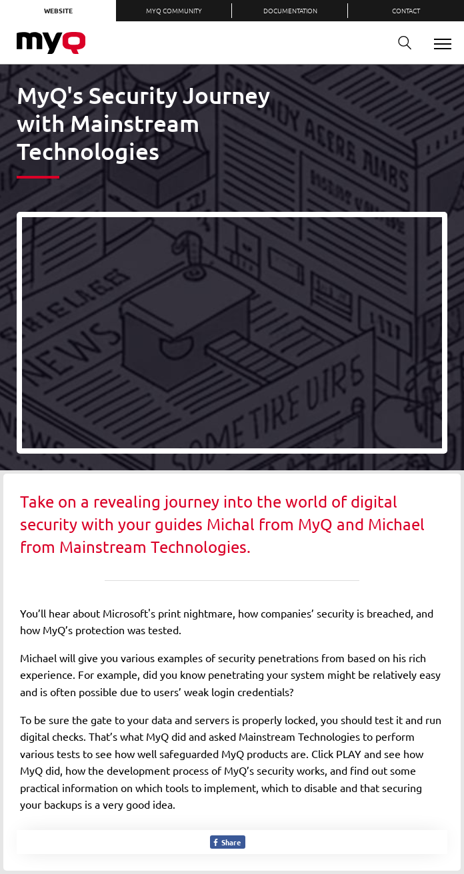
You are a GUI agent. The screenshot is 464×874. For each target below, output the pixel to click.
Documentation (290, 10)
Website (58, 10)
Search (400, 43)
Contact (406, 10)
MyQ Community (174, 10)
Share (226, 842)
